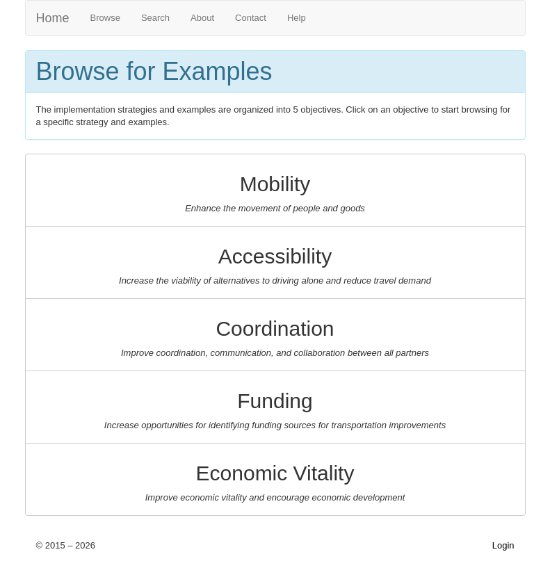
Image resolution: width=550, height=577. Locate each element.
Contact (250, 18)
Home (53, 18)
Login (503, 545)
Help (296, 18)
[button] (275, 190)
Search (155, 18)
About (202, 18)
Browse (105, 18)
